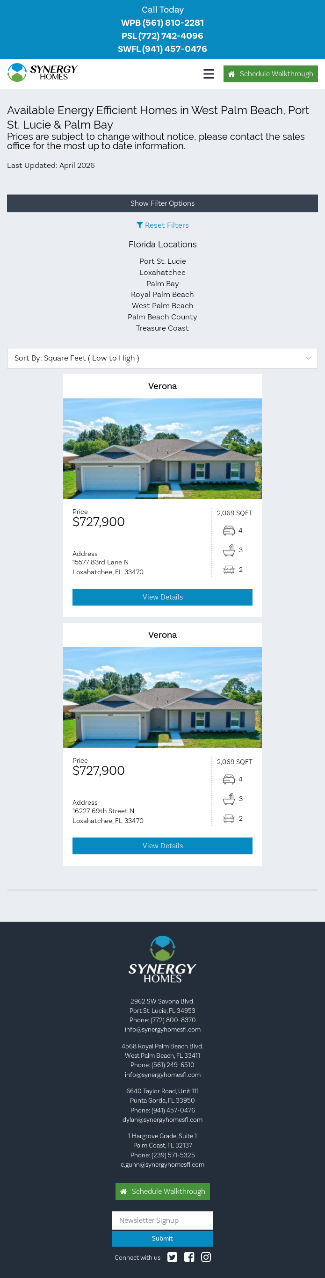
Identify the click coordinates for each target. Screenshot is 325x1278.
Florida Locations (163, 244)
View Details (163, 596)
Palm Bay (162, 283)
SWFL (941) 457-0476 (162, 49)
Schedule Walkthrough (276, 73)
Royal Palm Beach (162, 294)
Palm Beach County (162, 316)
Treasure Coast (162, 327)
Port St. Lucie (162, 261)
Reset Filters (167, 225)
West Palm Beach (163, 305)
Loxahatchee (162, 272)
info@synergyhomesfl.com (163, 1029)
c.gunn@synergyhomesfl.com (162, 1164)
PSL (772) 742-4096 (162, 36)
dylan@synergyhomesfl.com (162, 1119)
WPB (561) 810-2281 (162, 23)
